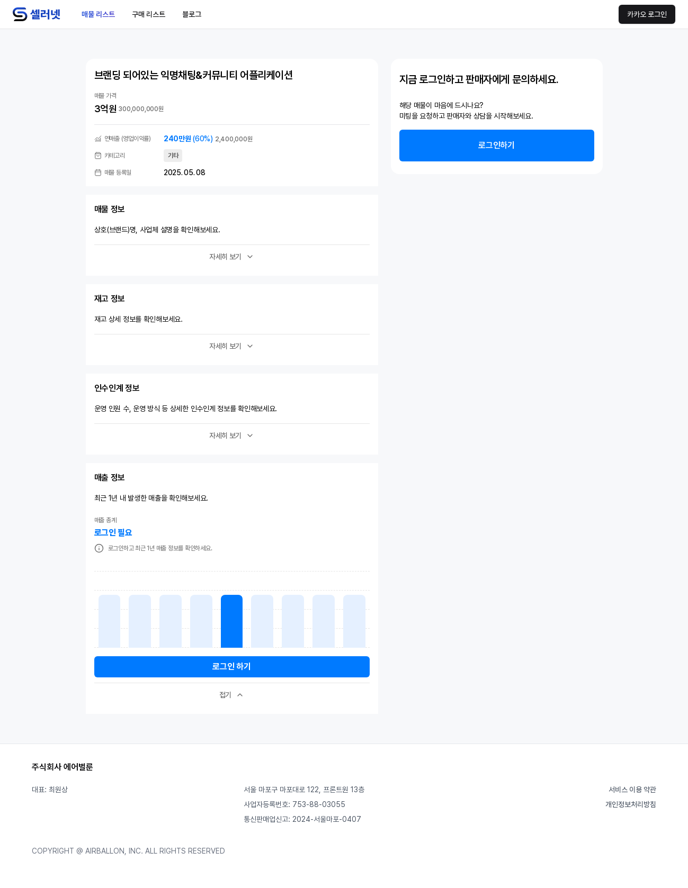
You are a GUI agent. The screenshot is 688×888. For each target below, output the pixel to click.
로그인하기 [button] (496, 145)
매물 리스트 (98, 14)
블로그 (191, 14)
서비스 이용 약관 (632, 789)
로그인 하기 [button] (231, 667)
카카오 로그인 (647, 14)
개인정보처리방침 (630, 804)
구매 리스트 (148, 14)
